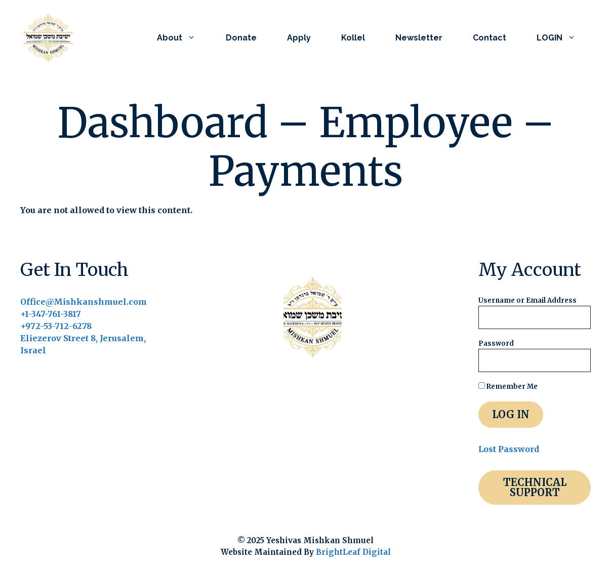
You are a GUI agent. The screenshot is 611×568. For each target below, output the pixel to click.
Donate (241, 38)
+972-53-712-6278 (56, 326)
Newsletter (418, 38)
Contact (489, 38)
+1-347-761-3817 (50, 314)
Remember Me (508, 386)
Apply (299, 38)
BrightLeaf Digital (353, 552)
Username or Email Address (527, 300)
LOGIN (564, 38)
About (184, 38)
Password (496, 343)
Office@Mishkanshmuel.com (83, 302)
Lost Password (508, 449)
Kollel (353, 38)
